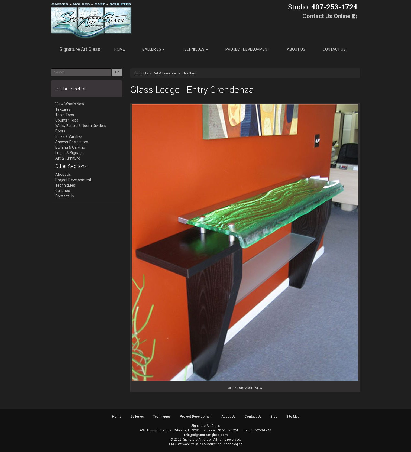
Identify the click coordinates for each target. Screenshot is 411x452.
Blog (273, 416)
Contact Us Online (326, 16)
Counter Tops (66, 120)
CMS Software (179, 444)
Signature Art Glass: (80, 49)
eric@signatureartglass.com (206, 435)
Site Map (292, 416)
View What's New (69, 104)
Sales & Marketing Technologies (218, 444)
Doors (60, 131)
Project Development (247, 49)
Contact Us (334, 49)
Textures (62, 109)
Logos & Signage (69, 153)
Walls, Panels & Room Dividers (80, 125)
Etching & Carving (70, 147)
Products (141, 73)
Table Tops (64, 115)
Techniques (195, 49)
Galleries (153, 49)
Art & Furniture (165, 73)
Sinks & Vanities (68, 136)
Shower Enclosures (71, 142)
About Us (296, 49)
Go (117, 72)
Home (119, 49)
